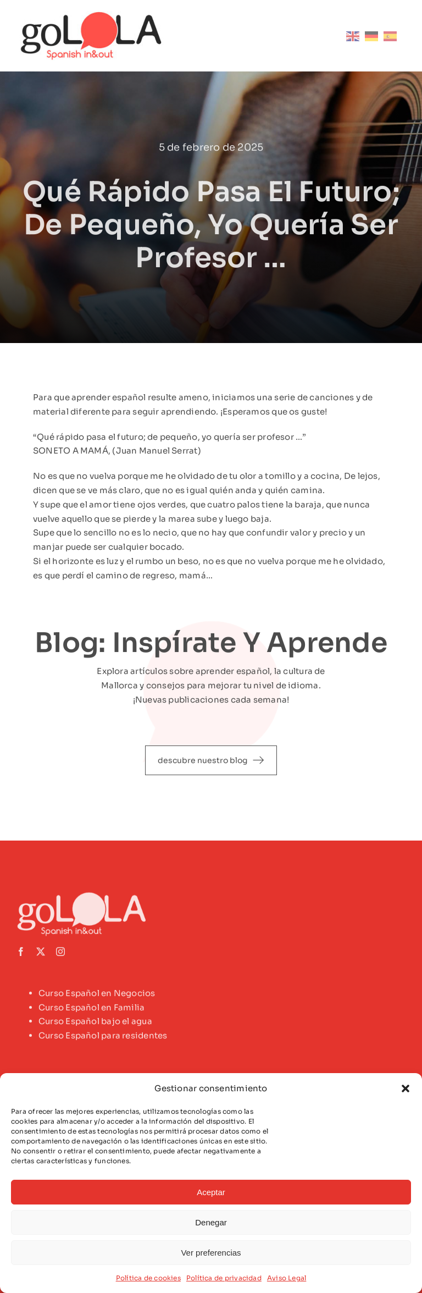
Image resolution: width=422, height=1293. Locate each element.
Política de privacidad (224, 1278)
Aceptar (211, 1192)
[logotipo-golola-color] (92, 15)
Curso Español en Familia (91, 1010)
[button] (405, 1088)
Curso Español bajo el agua (95, 1024)
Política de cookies (148, 1278)
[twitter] (40, 954)
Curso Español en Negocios (97, 996)
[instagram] (60, 954)
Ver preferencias (211, 1252)
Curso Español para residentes (103, 1039)
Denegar (211, 1222)
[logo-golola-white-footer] (85, 898)
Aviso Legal (286, 1278)
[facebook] (20, 954)
